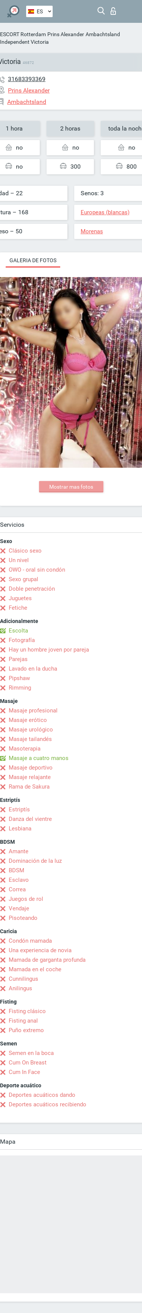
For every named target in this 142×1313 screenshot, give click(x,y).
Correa (17, 889)
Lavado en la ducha (33, 668)
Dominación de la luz (35, 860)
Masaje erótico (28, 720)
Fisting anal (23, 1020)
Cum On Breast (28, 1062)
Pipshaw (19, 678)
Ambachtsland (103, 34)
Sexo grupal (23, 579)
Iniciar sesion (113, 11)
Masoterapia (25, 748)
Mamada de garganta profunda (47, 959)
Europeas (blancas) (105, 212)
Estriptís (19, 809)
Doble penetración (32, 588)
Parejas (18, 659)
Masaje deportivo (31, 767)
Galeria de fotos (32, 260)
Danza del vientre (30, 819)
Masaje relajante (30, 777)
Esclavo (19, 879)
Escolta (18, 630)
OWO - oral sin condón (37, 569)
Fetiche (18, 607)
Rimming (20, 687)
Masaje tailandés (30, 739)
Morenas (92, 231)
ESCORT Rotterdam (23, 34)
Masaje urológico (31, 729)
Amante (18, 851)
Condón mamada (30, 940)
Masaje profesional (33, 710)
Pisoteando (23, 918)
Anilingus (20, 988)
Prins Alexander (65, 34)
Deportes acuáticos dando (42, 1095)
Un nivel (19, 560)
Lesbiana (20, 828)
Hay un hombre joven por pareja (49, 649)
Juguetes (20, 598)
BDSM (16, 870)
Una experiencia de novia (40, 950)
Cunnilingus (23, 978)
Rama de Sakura (29, 786)
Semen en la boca (31, 1053)
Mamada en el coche (35, 969)
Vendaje (19, 908)
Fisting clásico (27, 1011)
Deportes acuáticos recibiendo (47, 1104)
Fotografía (22, 640)
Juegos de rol (26, 899)
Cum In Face (24, 1072)
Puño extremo (26, 1030)
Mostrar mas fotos (71, 487)
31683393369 (26, 79)
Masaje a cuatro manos (39, 758)
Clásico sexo (25, 550)
